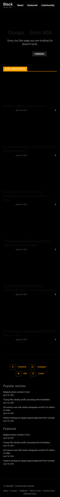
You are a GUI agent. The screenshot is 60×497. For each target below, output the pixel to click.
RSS (25, 373)
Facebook (22, 366)
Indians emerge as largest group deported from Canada (27, 243)
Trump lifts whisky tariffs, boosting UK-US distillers (26, 399)
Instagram (41, 366)
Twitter (41, 373)
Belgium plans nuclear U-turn (24, 106)
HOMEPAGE (39, 54)
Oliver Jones (8, 110)
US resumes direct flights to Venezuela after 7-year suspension (28, 288)
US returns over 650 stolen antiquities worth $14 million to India (26, 196)
